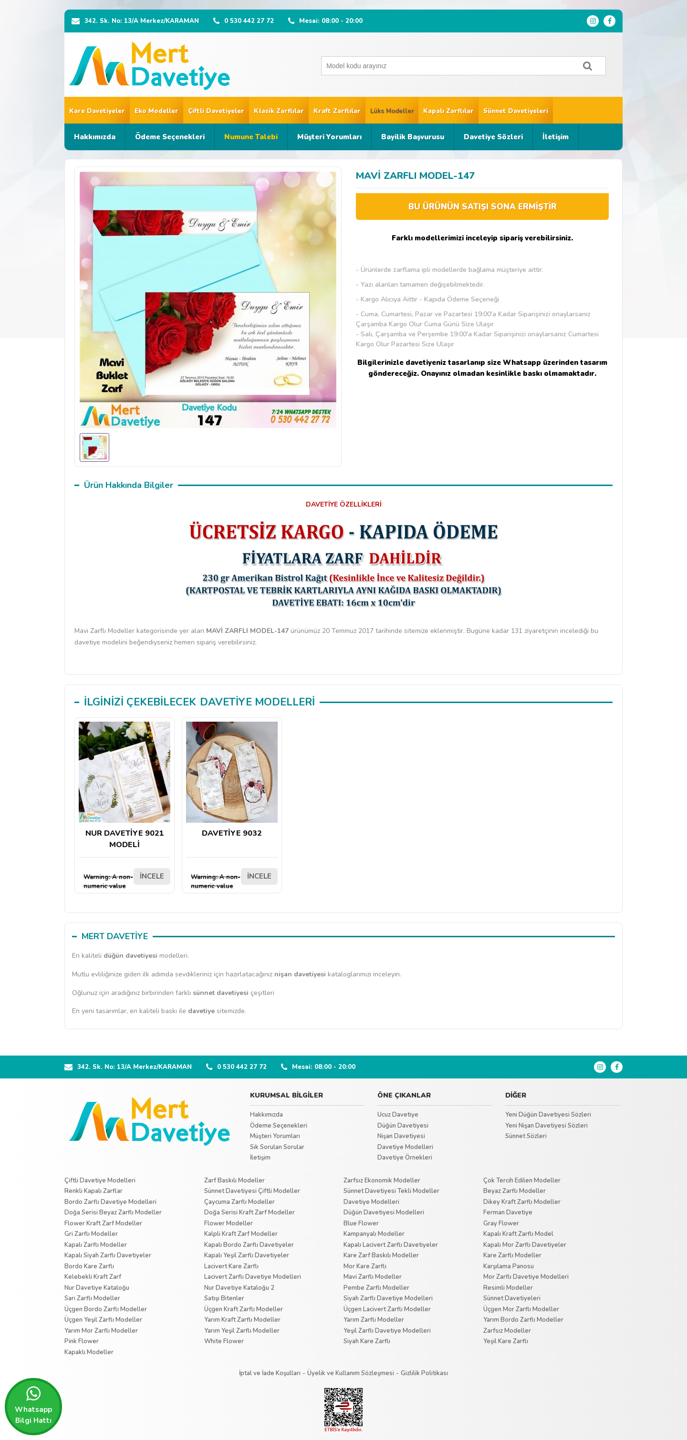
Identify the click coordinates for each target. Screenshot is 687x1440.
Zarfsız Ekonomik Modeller (382, 1180)
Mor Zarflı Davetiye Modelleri (526, 1277)
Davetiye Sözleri (493, 137)
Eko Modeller (156, 111)
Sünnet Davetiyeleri (515, 111)
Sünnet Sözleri (526, 1136)
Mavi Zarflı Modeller (373, 1277)
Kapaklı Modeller (89, 1352)
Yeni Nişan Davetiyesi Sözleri (546, 1125)
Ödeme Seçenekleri (170, 137)
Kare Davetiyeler (97, 111)
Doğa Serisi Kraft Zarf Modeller (249, 1212)
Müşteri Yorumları (329, 137)
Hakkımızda (94, 137)
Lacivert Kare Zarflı (231, 1266)
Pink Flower (81, 1341)
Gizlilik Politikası (424, 1373)
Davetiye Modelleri (405, 1147)
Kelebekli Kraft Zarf (92, 1277)
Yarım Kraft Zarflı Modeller (242, 1320)
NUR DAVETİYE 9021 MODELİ (124, 786)
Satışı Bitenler (224, 1298)
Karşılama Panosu (508, 1266)
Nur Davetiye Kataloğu (96, 1288)
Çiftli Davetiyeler (216, 111)
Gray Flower (501, 1223)
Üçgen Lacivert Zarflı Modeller (387, 1309)
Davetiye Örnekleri (404, 1157)
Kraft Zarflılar (337, 111)
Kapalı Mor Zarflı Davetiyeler (524, 1245)
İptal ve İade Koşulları (270, 1373)
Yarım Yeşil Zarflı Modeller (242, 1330)
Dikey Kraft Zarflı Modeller (522, 1202)
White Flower (224, 1341)
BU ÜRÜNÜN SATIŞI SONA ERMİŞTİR (482, 206)
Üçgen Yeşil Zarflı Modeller (103, 1320)
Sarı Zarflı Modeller (92, 1298)
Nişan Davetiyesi (401, 1136)
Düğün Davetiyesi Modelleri (384, 1212)
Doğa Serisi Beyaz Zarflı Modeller (113, 1212)
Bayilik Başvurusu (412, 137)
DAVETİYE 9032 (232, 780)
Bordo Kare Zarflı (89, 1266)
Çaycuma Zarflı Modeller (239, 1202)
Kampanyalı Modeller (374, 1234)
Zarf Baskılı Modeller (234, 1180)
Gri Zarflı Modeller (91, 1234)
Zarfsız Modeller (507, 1330)
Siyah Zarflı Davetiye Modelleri (388, 1298)
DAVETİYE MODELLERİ (257, 702)
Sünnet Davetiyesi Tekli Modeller (391, 1191)
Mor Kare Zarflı (365, 1266)
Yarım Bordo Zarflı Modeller (523, 1320)
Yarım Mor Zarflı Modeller (101, 1330)
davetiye (201, 1010)
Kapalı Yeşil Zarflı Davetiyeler (246, 1255)
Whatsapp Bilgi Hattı (33, 1405)
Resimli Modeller (508, 1288)
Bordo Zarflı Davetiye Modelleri (110, 1202)
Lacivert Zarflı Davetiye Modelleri (252, 1277)
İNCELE (152, 876)
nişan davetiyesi (300, 974)
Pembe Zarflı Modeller (376, 1288)
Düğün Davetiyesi (402, 1125)
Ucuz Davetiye (397, 1114)
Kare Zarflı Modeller (512, 1255)
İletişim (555, 137)
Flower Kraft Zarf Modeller (103, 1223)
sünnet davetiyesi (221, 992)
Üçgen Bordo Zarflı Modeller (105, 1309)
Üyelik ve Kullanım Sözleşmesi (350, 1373)
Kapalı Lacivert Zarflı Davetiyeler (391, 1245)
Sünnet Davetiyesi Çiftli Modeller (252, 1191)
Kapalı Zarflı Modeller (95, 1245)
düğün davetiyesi (130, 955)
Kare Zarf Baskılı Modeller (381, 1255)
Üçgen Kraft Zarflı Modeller (243, 1309)
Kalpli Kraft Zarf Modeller (241, 1234)
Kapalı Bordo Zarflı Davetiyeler (249, 1245)
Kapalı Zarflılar (448, 111)
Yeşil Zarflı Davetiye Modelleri (387, 1330)
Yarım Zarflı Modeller (374, 1320)
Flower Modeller (228, 1223)
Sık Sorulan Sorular (277, 1147)
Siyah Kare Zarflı (367, 1341)
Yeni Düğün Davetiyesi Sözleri (548, 1114)
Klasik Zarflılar (279, 111)
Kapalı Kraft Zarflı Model (518, 1234)
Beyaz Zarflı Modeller (514, 1191)
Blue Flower (361, 1223)
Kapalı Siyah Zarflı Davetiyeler (107, 1255)
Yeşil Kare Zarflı (505, 1341)
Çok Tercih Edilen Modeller (522, 1180)
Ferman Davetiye (507, 1212)
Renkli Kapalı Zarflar (93, 1191)
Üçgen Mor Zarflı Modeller (521, 1309)
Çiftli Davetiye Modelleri (99, 1180)
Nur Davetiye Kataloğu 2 (239, 1288)
